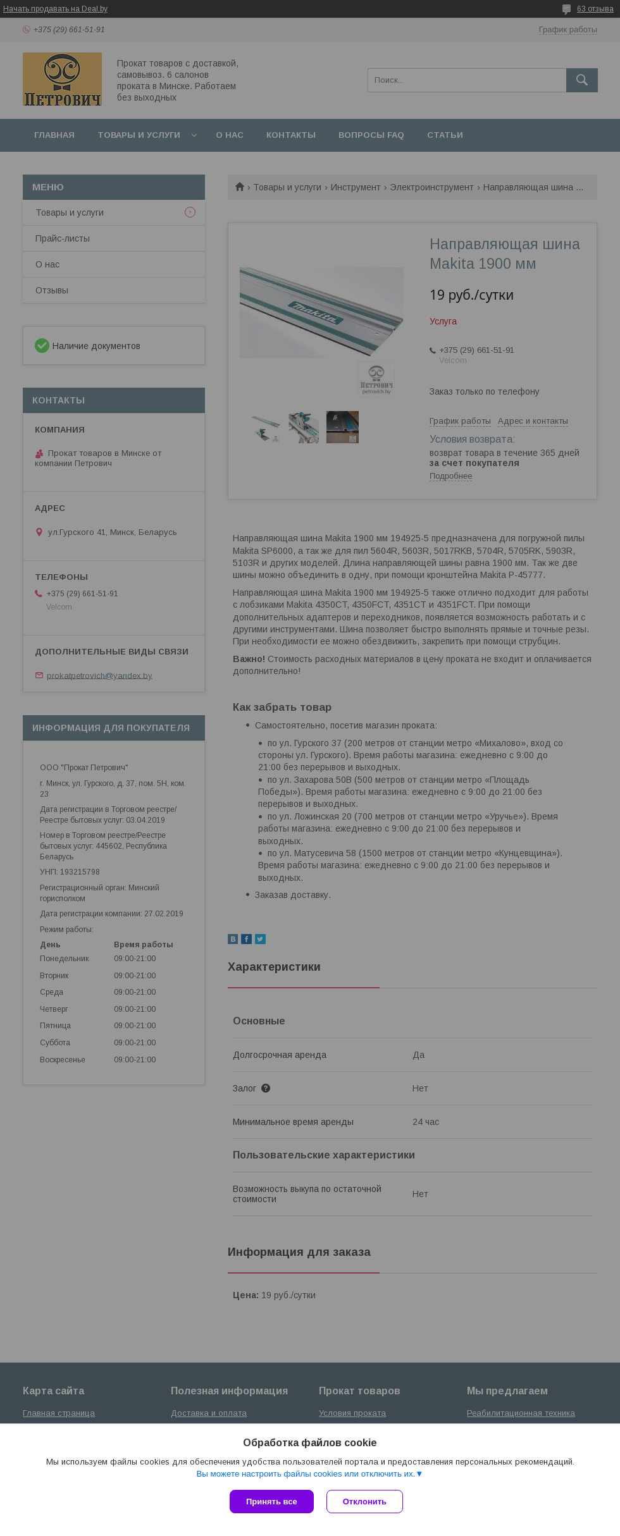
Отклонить (365, 1501)
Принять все (271, 1501)
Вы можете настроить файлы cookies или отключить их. (305, 1473)
